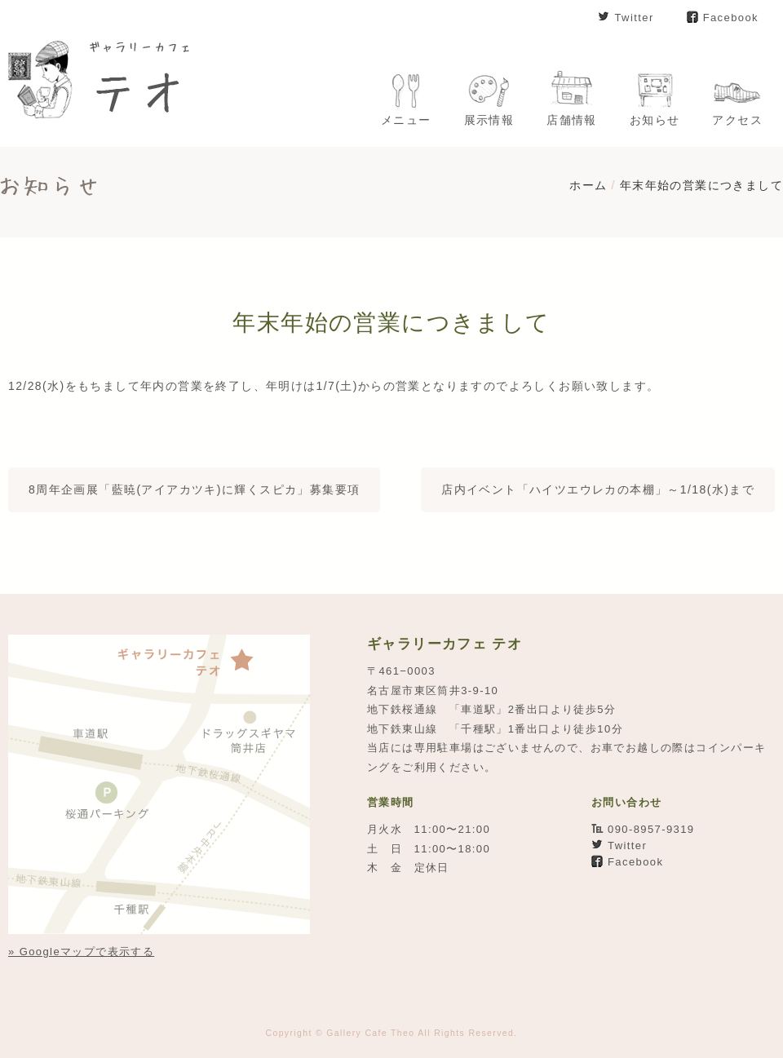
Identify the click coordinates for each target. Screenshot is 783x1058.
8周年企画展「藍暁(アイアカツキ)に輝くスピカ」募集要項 (194, 489)
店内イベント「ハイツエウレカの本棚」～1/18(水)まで (597, 489)
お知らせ (655, 119)
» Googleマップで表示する (81, 951)
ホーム (588, 185)
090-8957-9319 (651, 829)
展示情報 (489, 119)
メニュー (406, 119)
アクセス (737, 119)
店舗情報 (571, 119)
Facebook (731, 17)
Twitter (633, 17)
